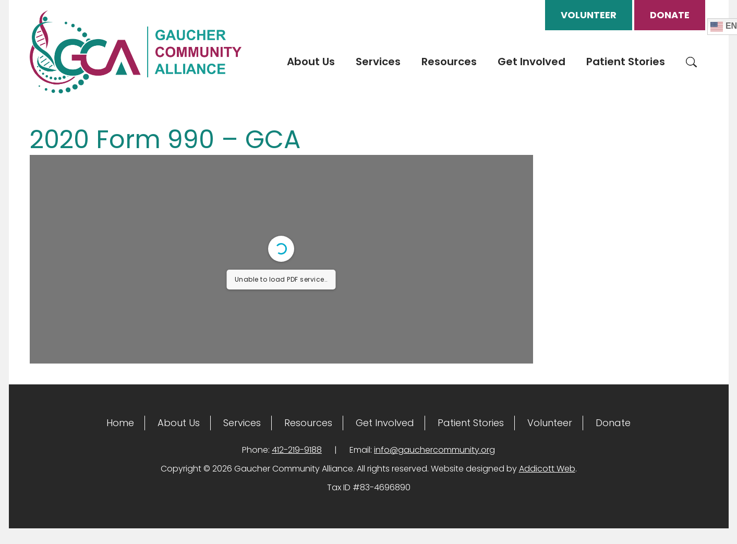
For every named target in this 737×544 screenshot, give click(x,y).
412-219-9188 (297, 450)
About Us (311, 61)
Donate (670, 14)
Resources (449, 61)
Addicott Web (547, 469)
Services (378, 61)
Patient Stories (625, 61)
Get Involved (531, 61)
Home (120, 422)
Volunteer (589, 14)
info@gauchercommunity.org (434, 450)
